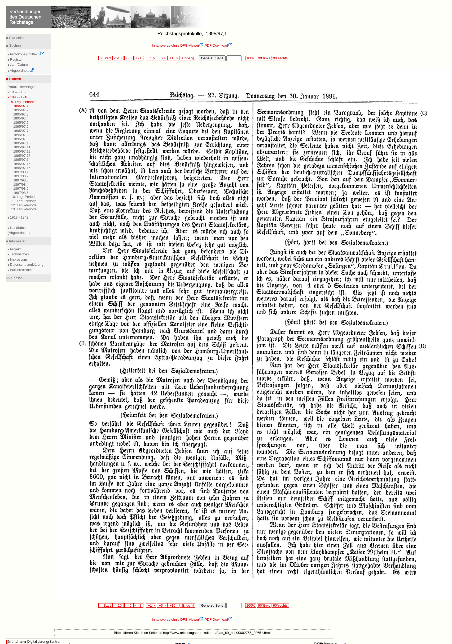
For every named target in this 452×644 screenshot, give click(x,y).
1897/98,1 (21, 172)
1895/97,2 (21, 110)
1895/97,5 (21, 123)
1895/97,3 (21, 114)
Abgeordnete (21, 71)
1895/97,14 (21, 160)
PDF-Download (218, 45)
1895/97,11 (21, 147)
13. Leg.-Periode (24, 209)
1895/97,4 (21, 118)
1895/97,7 (21, 131)
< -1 (138, 58)
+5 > (162, 58)
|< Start (105, 58)
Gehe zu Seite (212, 58)
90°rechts (280, 58)
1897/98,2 (21, 176)
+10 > (173, 58)
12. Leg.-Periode (24, 205)
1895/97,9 (21, 139)
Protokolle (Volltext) (26, 54)
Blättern (14, 79)
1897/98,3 (21, 180)
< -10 (118, 58)
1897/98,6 (21, 193)
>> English (14, 278)
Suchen (14, 45)
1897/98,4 (21, 184)
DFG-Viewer (192, 45)
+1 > (151, 58)
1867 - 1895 (18, 92)
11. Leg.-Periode (24, 201)
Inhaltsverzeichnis (165, 45)
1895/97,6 (21, 126)
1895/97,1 (21, 106)
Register (16, 59)
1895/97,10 (21, 143)
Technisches (19, 254)
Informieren (17, 241)
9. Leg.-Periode (23, 102)
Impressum (18, 259)
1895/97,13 (21, 156)
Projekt (15, 249)
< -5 (129, 58)
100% (250, 58)
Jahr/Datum (18, 64)
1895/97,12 (21, 151)
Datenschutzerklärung (26, 265)
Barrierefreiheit (21, 270)
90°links (264, 58)
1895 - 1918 (18, 97)
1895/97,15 (21, 164)
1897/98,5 (21, 188)
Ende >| (187, 58)
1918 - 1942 (18, 217)
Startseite (16, 38)
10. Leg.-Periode (24, 197)
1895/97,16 (21, 168)
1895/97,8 (21, 135)
